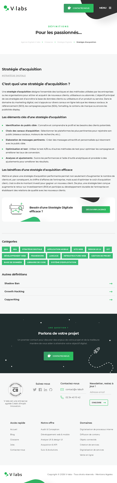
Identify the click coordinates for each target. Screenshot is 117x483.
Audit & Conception (50, 429)
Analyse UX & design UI (52, 439)
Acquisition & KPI (49, 444)
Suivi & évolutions (49, 449)
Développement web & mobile (55, 434)
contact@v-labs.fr (75, 389)
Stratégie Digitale (14, 76)
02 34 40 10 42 (73, 397)
